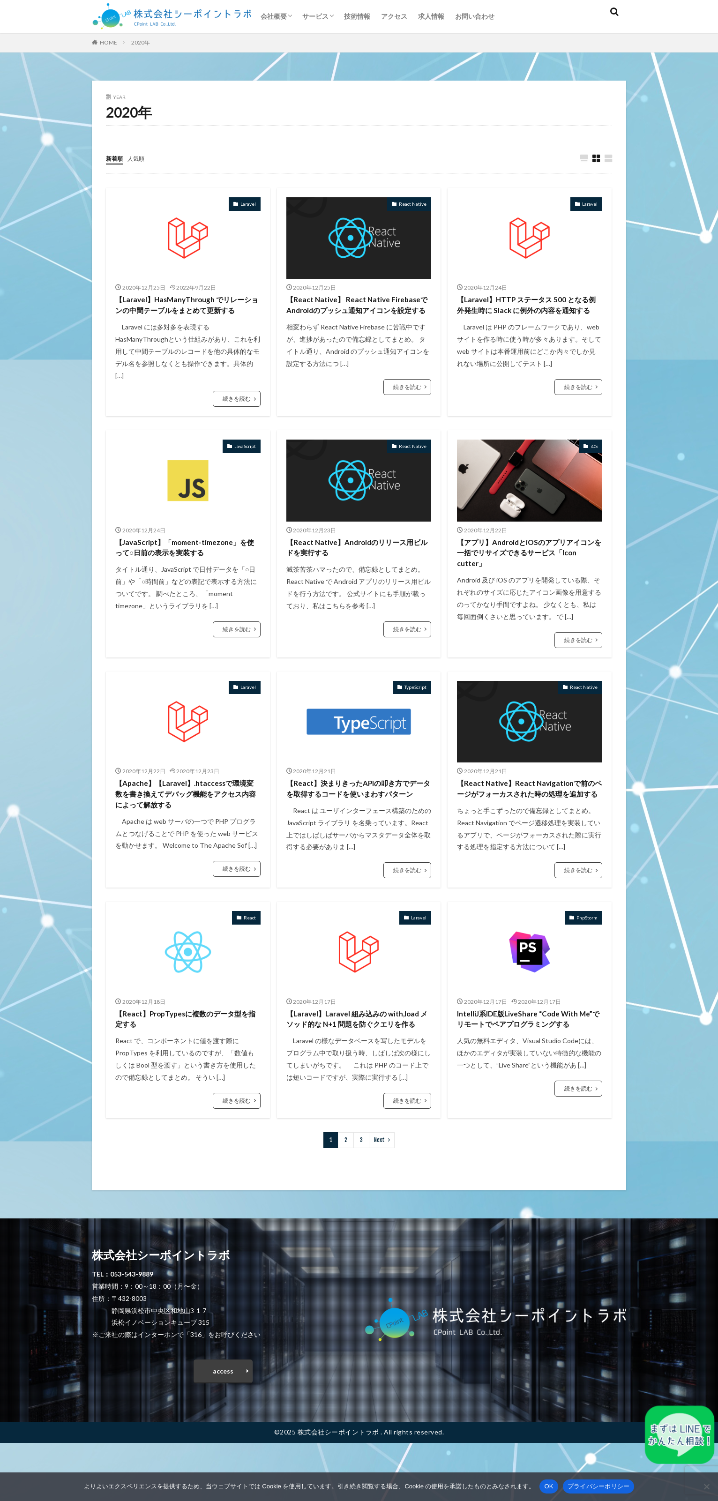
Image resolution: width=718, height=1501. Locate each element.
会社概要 (274, 16)
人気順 (140, 158)
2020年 (140, 42)
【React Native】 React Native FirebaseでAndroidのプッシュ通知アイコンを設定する (356, 313)
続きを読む (237, 415)
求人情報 (431, 16)
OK (548, 1486)
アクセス (394, 16)
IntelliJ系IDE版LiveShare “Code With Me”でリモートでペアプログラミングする (528, 1065)
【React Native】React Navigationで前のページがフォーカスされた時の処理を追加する (528, 818)
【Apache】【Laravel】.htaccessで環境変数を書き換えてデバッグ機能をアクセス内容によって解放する (187, 818)
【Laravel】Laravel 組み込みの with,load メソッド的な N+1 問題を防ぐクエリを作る (356, 1065)
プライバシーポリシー (599, 1486)
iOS (594, 462)
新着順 (116, 158)
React (250, 955)
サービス (315, 16)
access (223, 1427)
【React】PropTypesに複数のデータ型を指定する (185, 1058)
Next (379, 1193)
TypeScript (415, 709)
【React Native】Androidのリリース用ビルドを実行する (356, 565)
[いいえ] (706, 1486)
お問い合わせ (474, 16)
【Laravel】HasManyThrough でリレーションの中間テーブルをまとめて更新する (187, 313)
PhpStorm (587, 955)
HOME (108, 42)
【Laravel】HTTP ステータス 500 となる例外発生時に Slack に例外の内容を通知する (527, 313)
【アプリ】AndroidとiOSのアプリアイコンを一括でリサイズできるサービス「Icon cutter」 (528, 572)
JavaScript (245, 462)
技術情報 (357, 16)
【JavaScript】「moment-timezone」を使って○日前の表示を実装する (187, 565)
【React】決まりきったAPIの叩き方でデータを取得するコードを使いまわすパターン (358, 818)
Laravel (248, 204)
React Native (412, 204)
